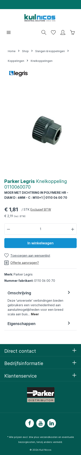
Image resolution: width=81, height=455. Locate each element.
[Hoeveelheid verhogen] (73, 228)
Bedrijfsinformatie (23, 363)
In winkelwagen (40, 243)
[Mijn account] (63, 32)
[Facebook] (29, 423)
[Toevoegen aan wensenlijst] (27, 255)
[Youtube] (40, 423)
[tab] (39, 303)
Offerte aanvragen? (21, 263)
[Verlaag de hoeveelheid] (8, 228)
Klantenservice (20, 376)
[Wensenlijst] (53, 32)
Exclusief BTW (40, 209)
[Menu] (8, 32)
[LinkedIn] (51, 423)
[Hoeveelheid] (40, 228)
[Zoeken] (44, 32)
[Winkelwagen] (72, 32)
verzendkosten (49, 437)
